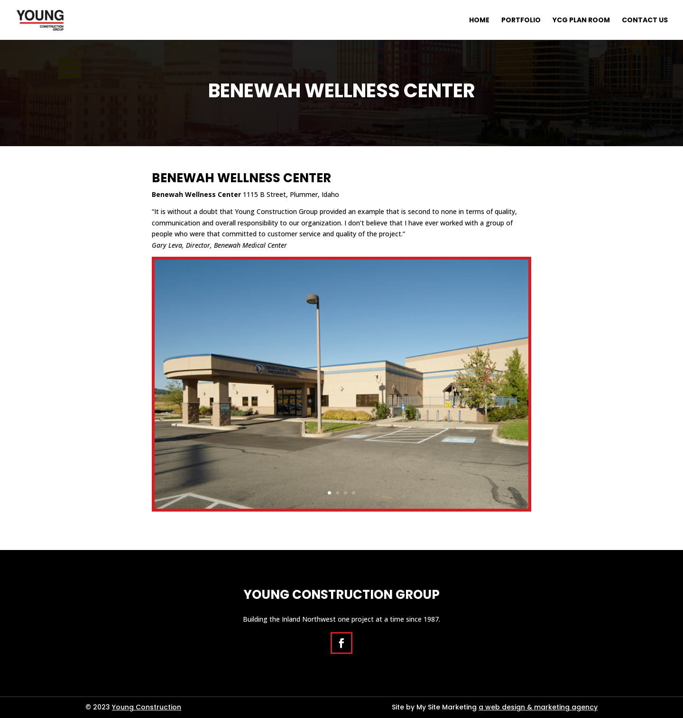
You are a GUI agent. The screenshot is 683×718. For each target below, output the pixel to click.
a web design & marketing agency (538, 707)
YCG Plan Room (581, 21)
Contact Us (645, 21)
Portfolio (521, 21)
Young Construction (146, 707)
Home (479, 21)
